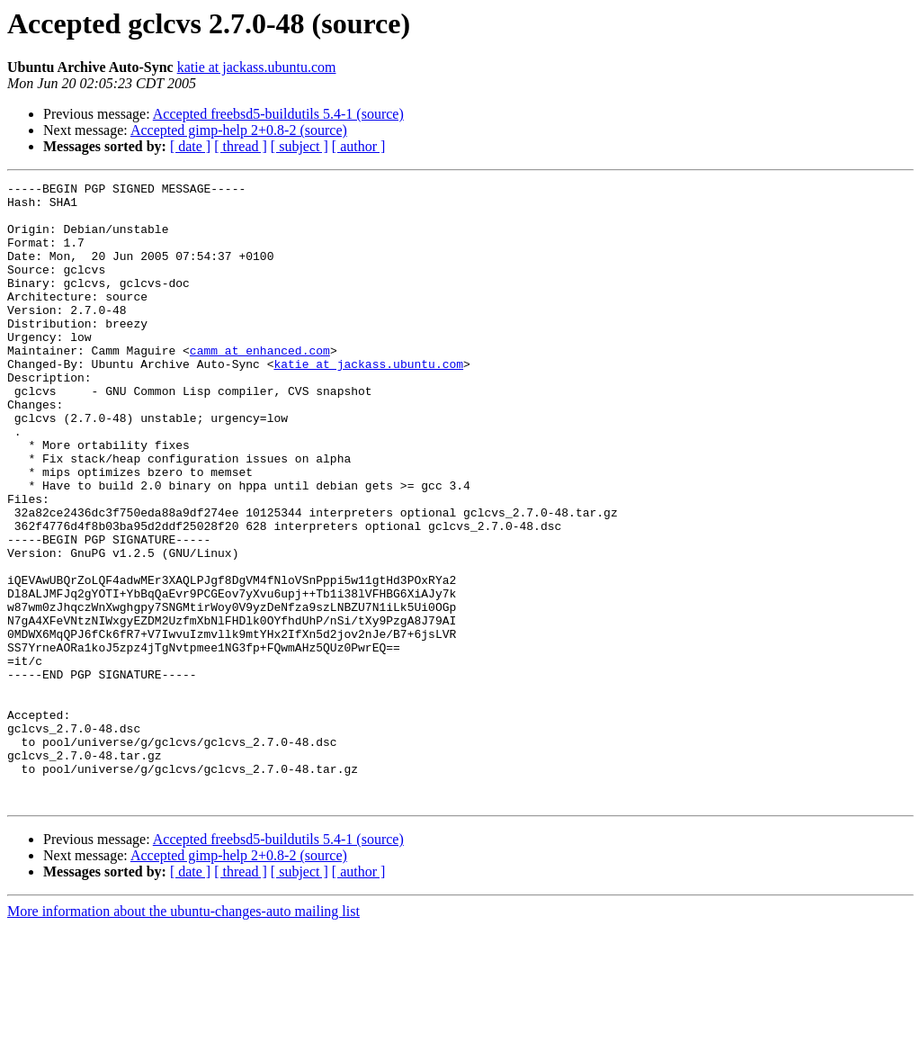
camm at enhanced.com (260, 385)
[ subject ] (299, 146)
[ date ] (190, 146)
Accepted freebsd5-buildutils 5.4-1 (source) (278, 113)
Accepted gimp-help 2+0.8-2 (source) (238, 130)
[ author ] (359, 146)
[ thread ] (240, 146)
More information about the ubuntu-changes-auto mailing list (183, 1035)
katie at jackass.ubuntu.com (256, 67)
